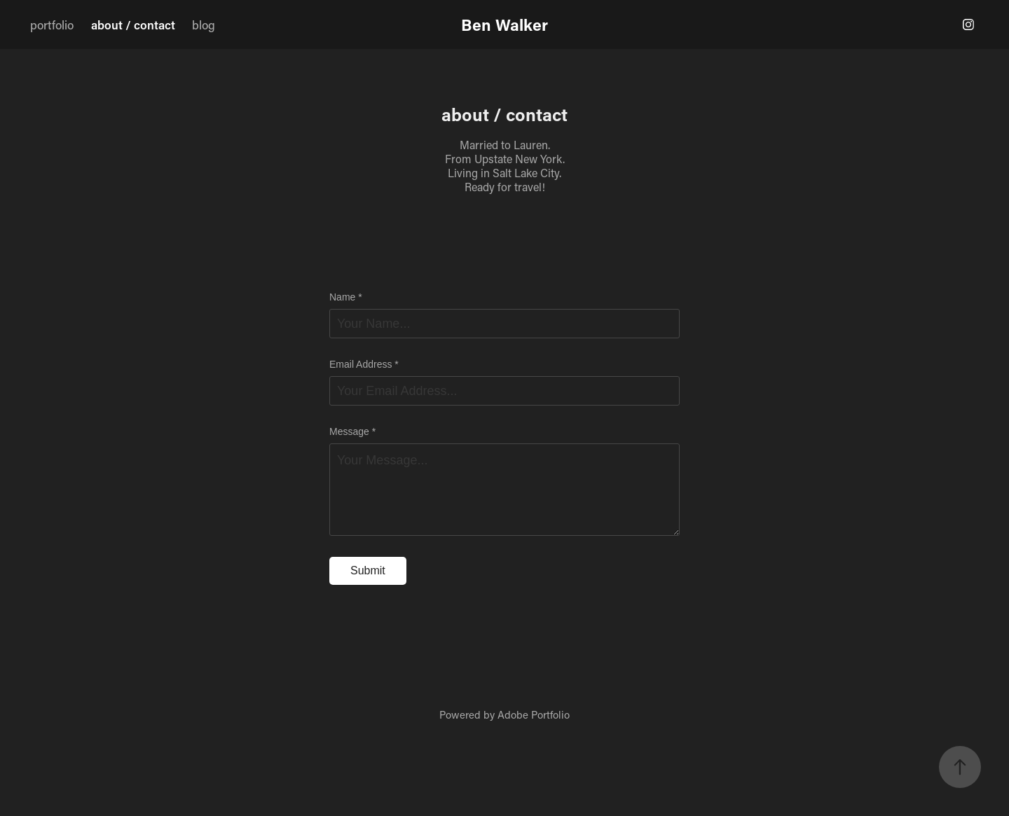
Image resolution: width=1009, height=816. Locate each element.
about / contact (133, 24)
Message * (352, 431)
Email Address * (364, 364)
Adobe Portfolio (533, 714)
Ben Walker (504, 24)
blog (203, 24)
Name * (345, 297)
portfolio (52, 24)
